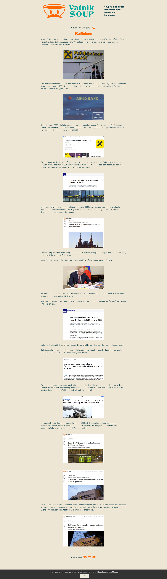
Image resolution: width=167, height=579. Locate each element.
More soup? (84, 557)
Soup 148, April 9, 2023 (84, 27)
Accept (84, 576)
